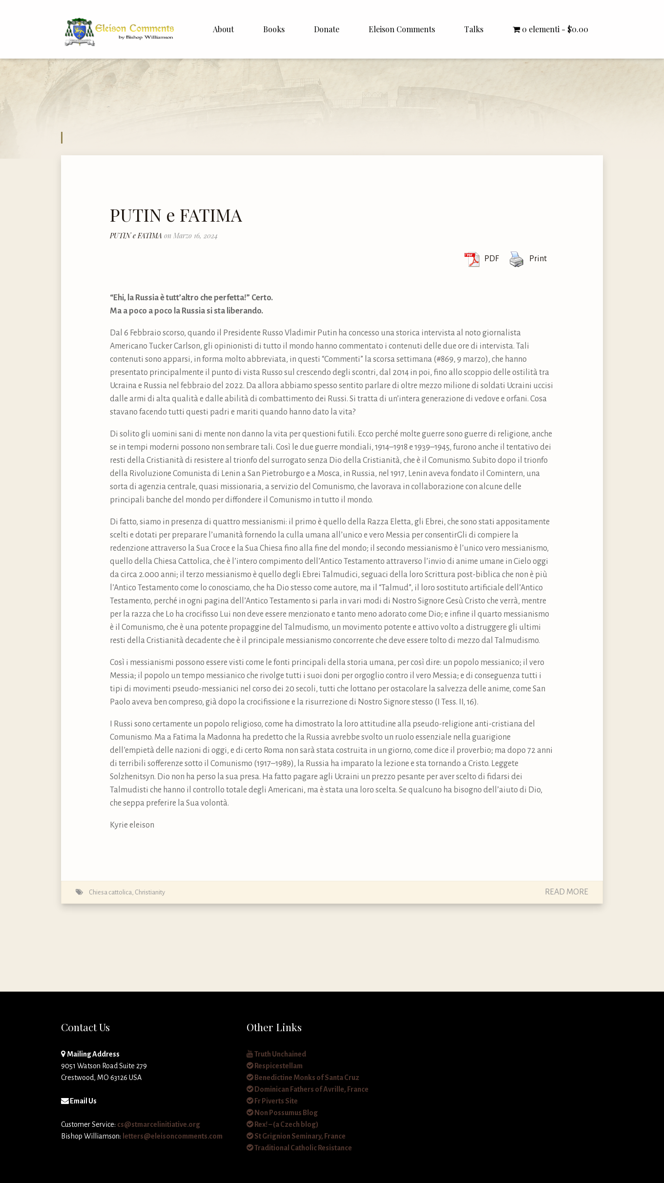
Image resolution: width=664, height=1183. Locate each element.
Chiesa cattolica (110, 892)
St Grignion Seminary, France (296, 1136)
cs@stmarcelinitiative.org (158, 1124)
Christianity (150, 892)
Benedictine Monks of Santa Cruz (303, 1077)
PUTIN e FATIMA (176, 214)
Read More (566, 892)
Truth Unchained (276, 1054)
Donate (326, 29)
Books (274, 29)
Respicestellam (275, 1066)
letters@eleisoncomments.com (173, 1136)
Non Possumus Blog (282, 1113)
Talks (473, 29)
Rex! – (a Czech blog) (282, 1124)
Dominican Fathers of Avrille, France (308, 1089)
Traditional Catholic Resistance (299, 1148)
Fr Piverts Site (272, 1101)
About (223, 29)
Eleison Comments (402, 29)
